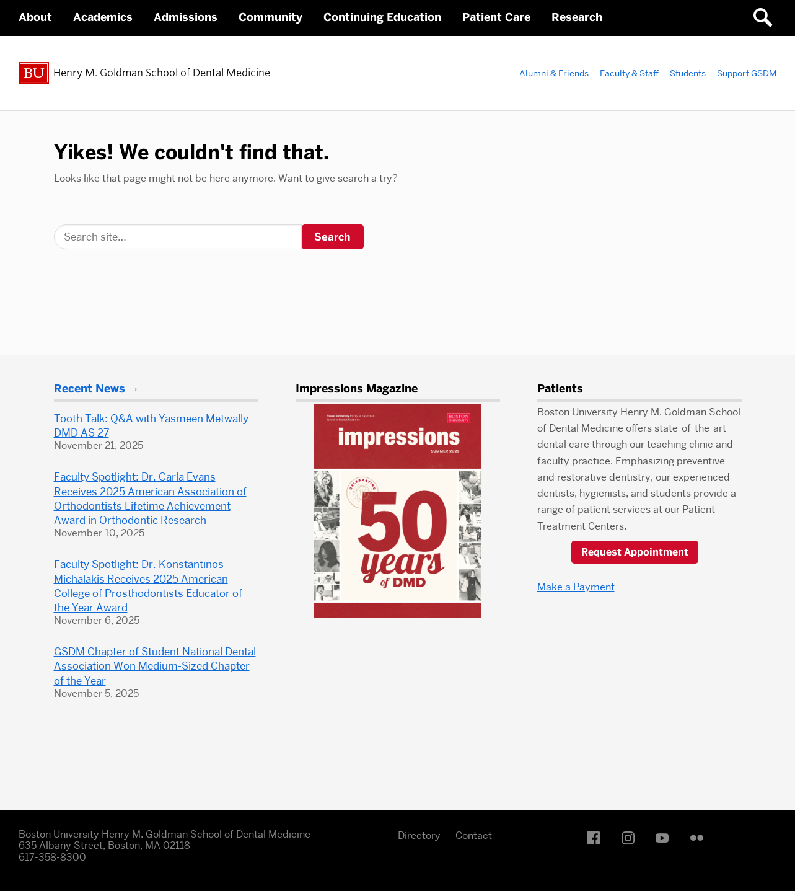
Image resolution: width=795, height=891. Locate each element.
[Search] (178, 236)
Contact (473, 835)
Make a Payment (576, 586)
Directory (419, 835)
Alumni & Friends (554, 73)
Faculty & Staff (629, 73)
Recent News (89, 388)
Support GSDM (746, 73)
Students (688, 73)
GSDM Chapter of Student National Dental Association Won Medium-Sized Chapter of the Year (155, 666)
